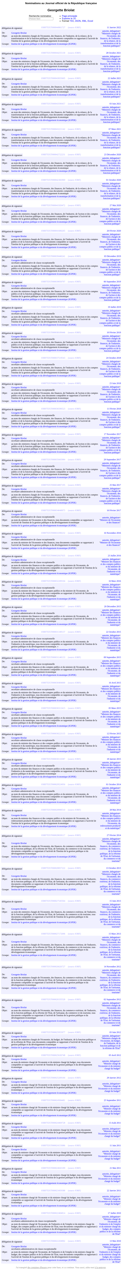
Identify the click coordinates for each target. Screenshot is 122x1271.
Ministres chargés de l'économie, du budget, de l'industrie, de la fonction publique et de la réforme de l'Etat (110, 1043)
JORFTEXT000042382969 (53, 180)
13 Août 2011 (115, 1123)
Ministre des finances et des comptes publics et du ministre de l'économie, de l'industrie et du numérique (110, 567)
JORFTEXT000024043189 (53, 1168)
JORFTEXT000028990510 (53, 810)
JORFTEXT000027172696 (53, 934)
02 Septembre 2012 (112, 999)
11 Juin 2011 (115, 1145)
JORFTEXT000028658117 (53, 835)
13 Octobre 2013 (113, 868)
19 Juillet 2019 (114, 307)
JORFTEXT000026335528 (53, 999)
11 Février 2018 (114, 409)
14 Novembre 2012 (112, 966)
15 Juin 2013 (115, 901)
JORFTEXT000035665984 (53, 459)
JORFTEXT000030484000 (53, 683)
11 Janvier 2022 (114, 27)
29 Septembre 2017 (112, 459)
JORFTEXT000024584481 (53, 1100)
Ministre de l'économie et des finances (110, 521)
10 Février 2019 (114, 332)
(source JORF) (74, 27)
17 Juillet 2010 (114, 1213)
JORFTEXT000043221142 (53, 129)
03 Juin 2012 (115, 1032)
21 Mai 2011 (115, 1168)
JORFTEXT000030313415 (53, 708)
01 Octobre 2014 (113, 784)
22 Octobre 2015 (113, 632)
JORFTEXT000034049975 (53, 510)
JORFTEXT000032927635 (53, 555)
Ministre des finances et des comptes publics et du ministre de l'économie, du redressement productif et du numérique (110, 822)
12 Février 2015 (114, 733)
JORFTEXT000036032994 (53, 434)
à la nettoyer (100, 1267)
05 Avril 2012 (115, 1055)
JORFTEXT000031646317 (53, 606)
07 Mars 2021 (115, 129)
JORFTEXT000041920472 (53, 205)
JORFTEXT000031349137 (53, 632)
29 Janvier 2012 (114, 1078)
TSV (72, 21)
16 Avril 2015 (115, 683)
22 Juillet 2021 (114, 78)
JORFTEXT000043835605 (53, 78)
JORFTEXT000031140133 (53, 657)
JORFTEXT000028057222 (53, 868)
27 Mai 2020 (115, 205)
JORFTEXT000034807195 (53, 485)
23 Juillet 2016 (114, 555)
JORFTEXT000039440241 (53, 256)
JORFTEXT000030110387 (53, 759)
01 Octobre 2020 (113, 180)
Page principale (69, 16)
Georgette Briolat (20, 33)
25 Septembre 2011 (112, 1100)
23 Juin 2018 (115, 383)
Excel (90, 21)
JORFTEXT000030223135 (53, 733)
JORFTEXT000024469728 (53, 1123)
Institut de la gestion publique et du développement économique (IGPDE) (43, 44)
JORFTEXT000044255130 (53, 53)
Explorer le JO (69, 18)
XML (84, 21)
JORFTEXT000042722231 (53, 154)
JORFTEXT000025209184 (53, 1078)
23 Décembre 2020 (112, 154)
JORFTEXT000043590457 (53, 104)
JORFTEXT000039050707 (53, 281)
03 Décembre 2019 (112, 256)
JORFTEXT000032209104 (53, 581)
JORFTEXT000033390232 (53, 533)
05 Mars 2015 (115, 708)
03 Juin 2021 (115, 104)
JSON (78, 21)
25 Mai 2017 (115, 485)
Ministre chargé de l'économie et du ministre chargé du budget (109, 1066)
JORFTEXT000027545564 (53, 901)
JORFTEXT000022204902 (53, 1241)
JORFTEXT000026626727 (53, 966)
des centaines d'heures (37, 1267)
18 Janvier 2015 (114, 759)
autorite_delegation (110, 31)
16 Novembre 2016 (112, 533)
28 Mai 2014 (115, 810)
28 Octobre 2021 (113, 53)
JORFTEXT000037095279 (53, 383)
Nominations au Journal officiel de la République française (61, 3)
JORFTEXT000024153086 (53, 1145)
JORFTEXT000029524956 (53, 784)
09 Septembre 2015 (112, 657)
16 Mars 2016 (115, 581)
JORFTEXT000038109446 (53, 332)
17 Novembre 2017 (112, 434)
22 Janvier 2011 (114, 1190)
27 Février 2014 (114, 835)
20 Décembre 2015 (112, 606)
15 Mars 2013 (115, 934)
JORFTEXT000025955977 (53, 1032)
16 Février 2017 (114, 510)
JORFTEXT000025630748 (53, 1055)
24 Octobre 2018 (113, 358)
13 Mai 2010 (115, 1241)
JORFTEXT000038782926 (53, 307)
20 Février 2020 (114, 231)
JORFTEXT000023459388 (53, 1190)
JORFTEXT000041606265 (53, 231)
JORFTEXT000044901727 (53, 27)
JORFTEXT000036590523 (53, 409)
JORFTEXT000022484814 (53, 1213)
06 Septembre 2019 (112, 281)
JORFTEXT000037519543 (53, 358)
